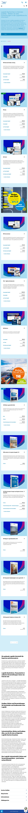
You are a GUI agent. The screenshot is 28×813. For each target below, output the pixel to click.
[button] (2, 811)
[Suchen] (24, 6)
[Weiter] (15, 642)
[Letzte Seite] (17, 642)
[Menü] (2, 6)
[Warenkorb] (26, 6)
